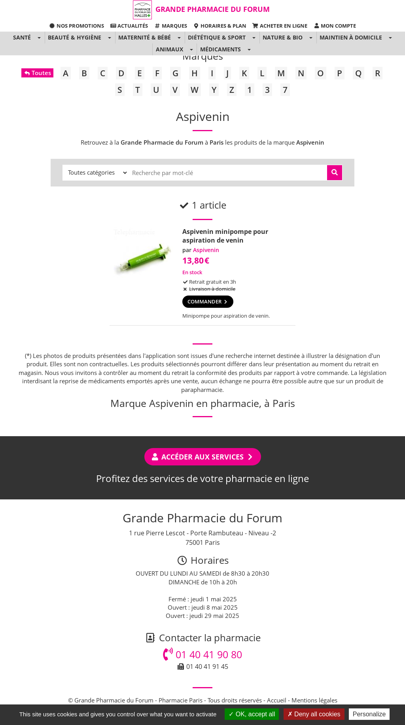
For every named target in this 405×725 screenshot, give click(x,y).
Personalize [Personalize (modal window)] (369, 714)
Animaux (169, 49)
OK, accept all (252, 714)
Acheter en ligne (279, 25)
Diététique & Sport (217, 37)
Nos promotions (76, 25)
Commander (207, 301)
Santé (22, 37)
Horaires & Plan (219, 25)
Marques (170, 25)
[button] (39, 37)
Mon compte (334, 25)
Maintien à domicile (351, 37)
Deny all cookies (314, 714)
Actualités (129, 25)
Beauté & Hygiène (74, 37)
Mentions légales (314, 700)
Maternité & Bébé (144, 37)
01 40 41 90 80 (202, 654)
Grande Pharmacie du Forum (212, 9)
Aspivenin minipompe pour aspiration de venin (225, 236)
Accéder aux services (203, 456)
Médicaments (220, 49)
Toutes (37, 73)
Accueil (276, 700)
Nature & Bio (283, 37)
